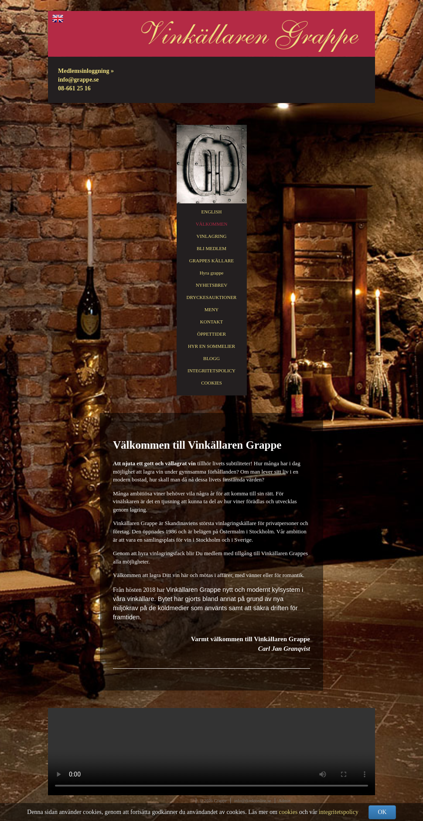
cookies (288, 812)
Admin (285, 800)
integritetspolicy (338, 812)
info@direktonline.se (252, 800)
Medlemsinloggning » (86, 71)
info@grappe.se (78, 79)
